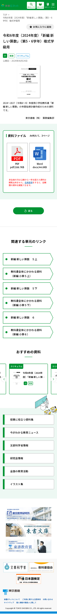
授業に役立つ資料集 (22, 421)
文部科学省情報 (19, 447)
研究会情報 (16, 460)
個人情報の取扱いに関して (26, 604)
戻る (28, 211)
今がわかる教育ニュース (24, 434)
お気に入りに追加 (42, 26)
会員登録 (29, 182)
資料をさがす (31, 5)
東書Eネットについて (12, 601)
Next (53, 380)
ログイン (47, 5)
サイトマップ (9, 604)
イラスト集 (16, 486)
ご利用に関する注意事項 (31, 601)
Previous (4, 380)
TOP (5, 14)
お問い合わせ (48, 601)
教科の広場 (40, 5)
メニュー (53, 5)
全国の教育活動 (19, 473)
